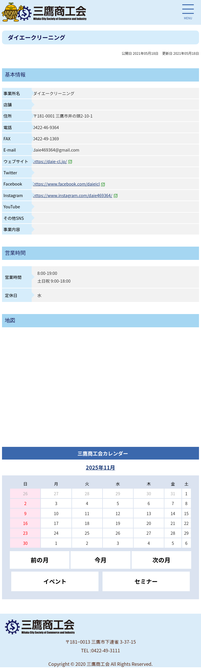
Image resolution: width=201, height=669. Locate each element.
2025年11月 (100, 467)
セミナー (146, 581)
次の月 (161, 559)
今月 (100, 559)
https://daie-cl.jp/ (53, 161)
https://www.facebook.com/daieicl (69, 184)
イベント (55, 581)
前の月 (39, 559)
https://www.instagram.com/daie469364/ (75, 195)
